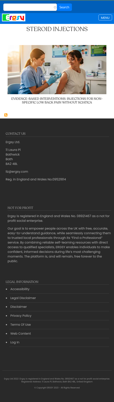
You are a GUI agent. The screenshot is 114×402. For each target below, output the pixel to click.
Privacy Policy (20, 315)
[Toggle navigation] (105, 17)
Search (64, 7)
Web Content (20, 333)
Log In (14, 342)
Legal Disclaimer (23, 298)
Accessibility (19, 289)
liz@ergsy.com (17, 171)
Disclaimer (18, 307)
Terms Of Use (20, 324)
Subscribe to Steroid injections (5, 115)
